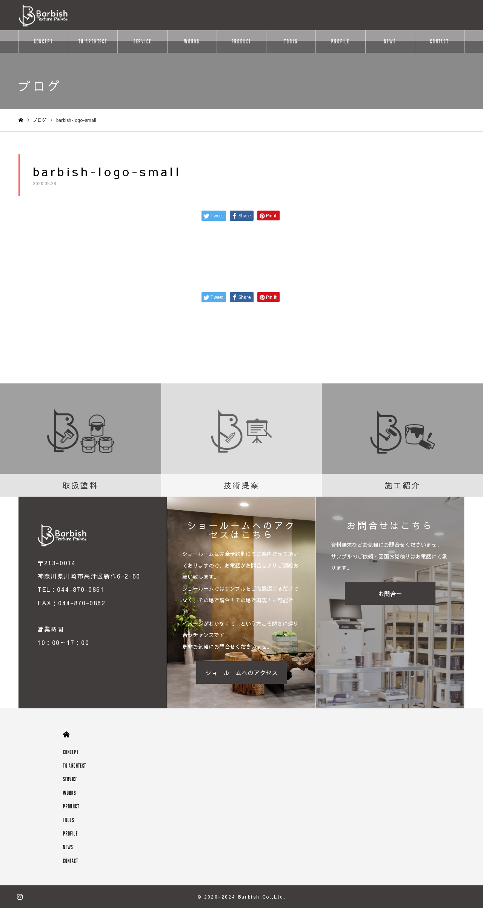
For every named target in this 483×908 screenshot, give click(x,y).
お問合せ (390, 593)
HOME (66, 734)
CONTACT (439, 41)
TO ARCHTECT (93, 41)
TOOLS (291, 41)
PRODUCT (242, 41)
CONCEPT (43, 41)
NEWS (390, 41)
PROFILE (340, 41)
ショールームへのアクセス (241, 672)
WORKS (192, 41)
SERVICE (143, 41)
